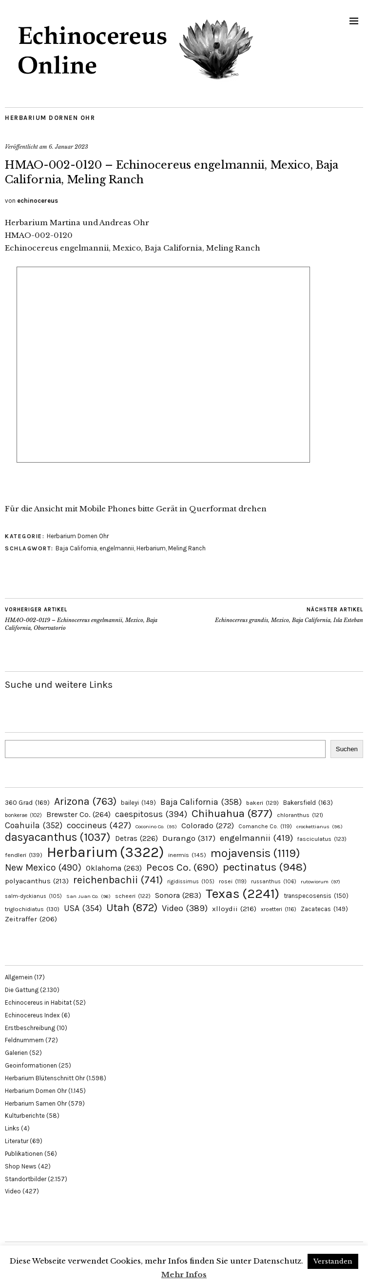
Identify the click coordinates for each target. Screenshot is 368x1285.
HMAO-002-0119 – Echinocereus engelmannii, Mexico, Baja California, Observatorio (94, 618)
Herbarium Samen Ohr (36, 1103)
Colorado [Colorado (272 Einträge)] (207, 825)
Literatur (16, 1141)
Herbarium (151, 548)
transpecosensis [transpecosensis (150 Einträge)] (316, 895)
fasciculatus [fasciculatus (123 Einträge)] (322, 839)
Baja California (76, 548)
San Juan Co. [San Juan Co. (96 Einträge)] (88, 896)
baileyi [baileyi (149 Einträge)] (138, 802)
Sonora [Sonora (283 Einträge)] (178, 895)
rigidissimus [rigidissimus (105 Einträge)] (190, 881)
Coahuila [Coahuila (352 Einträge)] (33, 825)
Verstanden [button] (332, 1261)
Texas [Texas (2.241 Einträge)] (242, 893)
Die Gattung (22, 989)
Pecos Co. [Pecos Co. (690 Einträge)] (182, 867)
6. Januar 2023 (68, 146)
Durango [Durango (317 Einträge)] (188, 838)
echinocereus (37, 200)
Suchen (347, 749)
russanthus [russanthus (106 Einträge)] (273, 881)
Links (12, 1128)
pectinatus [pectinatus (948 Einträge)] (265, 867)
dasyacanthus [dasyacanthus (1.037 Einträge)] (58, 837)
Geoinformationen (31, 1065)
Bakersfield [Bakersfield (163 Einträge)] (308, 802)
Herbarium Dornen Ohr (50, 117)
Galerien (16, 1052)
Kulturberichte (25, 1115)
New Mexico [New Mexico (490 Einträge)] (43, 867)
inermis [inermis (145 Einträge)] (187, 854)
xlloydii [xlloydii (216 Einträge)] (234, 908)
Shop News (21, 1166)
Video (13, 1191)
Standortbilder (25, 1179)
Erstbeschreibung (30, 1028)
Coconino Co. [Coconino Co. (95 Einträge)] (156, 826)
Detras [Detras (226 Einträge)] (136, 838)
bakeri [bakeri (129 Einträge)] (262, 802)
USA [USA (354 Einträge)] (83, 908)
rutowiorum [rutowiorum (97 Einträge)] (320, 881)
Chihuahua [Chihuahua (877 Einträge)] (232, 813)
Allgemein (19, 977)
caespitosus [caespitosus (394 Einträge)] (151, 814)
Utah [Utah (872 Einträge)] (131, 907)
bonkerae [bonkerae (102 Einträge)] (23, 815)
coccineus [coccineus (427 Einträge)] (99, 825)
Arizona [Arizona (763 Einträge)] (85, 801)
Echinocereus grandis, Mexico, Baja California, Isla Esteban (289, 614)
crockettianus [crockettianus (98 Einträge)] (319, 826)
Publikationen (24, 1153)
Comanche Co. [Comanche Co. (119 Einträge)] (265, 826)
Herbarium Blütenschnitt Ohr (45, 1078)
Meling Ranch (187, 548)
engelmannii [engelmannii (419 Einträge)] (256, 838)
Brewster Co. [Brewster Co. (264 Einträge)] (78, 814)
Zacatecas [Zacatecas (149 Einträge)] (324, 909)
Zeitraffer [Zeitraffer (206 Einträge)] (31, 919)
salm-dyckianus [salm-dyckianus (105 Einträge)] (33, 896)
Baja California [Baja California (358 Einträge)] (201, 802)
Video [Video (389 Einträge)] (185, 908)
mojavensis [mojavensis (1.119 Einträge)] (255, 853)
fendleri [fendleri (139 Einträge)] (23, 854)
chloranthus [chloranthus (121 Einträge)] (300, 815)
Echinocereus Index (32, 1015)
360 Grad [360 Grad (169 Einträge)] (27, 802)
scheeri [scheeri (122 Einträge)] (133, 896)
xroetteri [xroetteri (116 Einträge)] (278, 909)
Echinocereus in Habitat (38, 1002)
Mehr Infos (184, 1274)
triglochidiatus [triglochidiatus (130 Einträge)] (32, 909)
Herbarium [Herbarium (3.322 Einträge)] (105, 852)
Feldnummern (24, 1040)
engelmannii (116, 548)
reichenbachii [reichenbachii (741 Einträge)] (118, 880)
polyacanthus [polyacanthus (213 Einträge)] (37, 880)
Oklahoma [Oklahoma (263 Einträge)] (114, 868)
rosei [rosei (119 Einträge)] (233, 881)
